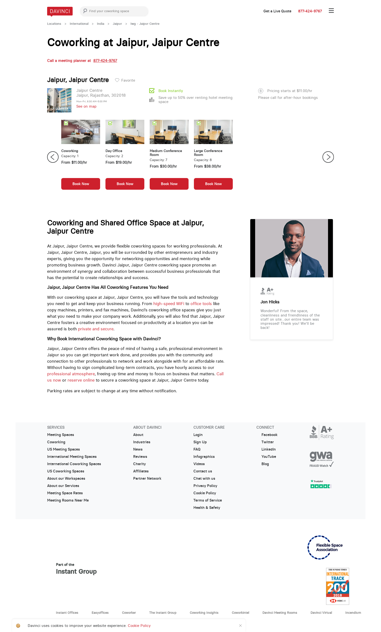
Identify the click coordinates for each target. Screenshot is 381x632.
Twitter (265, 442)
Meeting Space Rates (65, 493)
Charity (139, 464)
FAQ (196, 449)
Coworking (56, 442)
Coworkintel (240, 613)
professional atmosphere (71, 373)
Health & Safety (206, 507)
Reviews (140, 456)
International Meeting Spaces (72, 456)
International (79, 24)
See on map (86, 106)
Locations (54, 24)
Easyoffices (100, 613)
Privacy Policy (205, 486)
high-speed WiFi (168, 303)
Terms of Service (207, 500)
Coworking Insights (204, 613)
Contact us (202, 471)
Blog (262, 464)
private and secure (95, 329)
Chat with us (204, 478)
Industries (141, 442)
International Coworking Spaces (74, 464)
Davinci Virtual (321, 613)
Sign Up (200, 442)
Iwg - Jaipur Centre (144, 24)
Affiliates (141, 471)
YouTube (266, 456)
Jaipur (117, 24)
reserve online (81, 380)
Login (198, 435)
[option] (81, 157)
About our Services (63, 486)
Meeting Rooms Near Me (68, 500)
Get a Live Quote (277, 11)
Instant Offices (67, 613)
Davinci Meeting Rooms (279, 613)
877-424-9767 (310, 11)
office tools (201, 303)
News (138, 449)
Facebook (266, 435)
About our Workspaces (66, 478)
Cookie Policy (204, 493)
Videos (199, 464)
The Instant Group (162, 613)
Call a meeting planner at (82, 61)
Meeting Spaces (60, 435)
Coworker (129, 613)
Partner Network (147, 478)
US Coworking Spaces (65, 471)
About (138, 435)
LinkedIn (266, 449)
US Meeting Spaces (63, 449)
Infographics (204, 456)
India (100, 24)
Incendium (353, 613)
